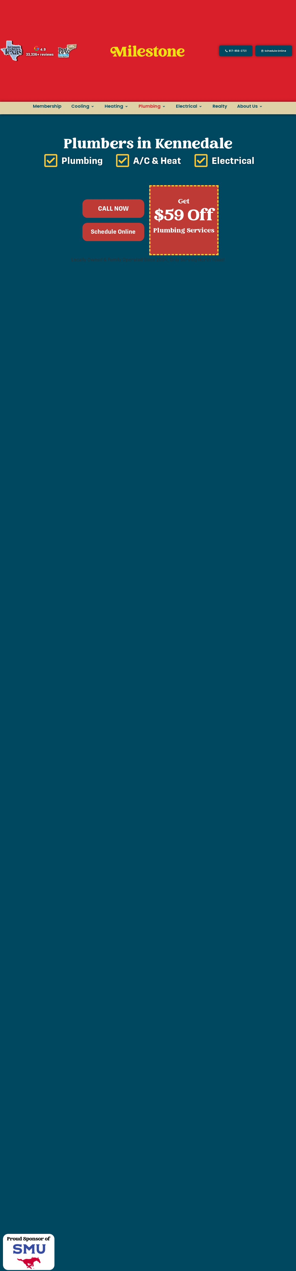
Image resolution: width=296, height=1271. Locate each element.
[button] (273, 51)
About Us (250, 106)
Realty (220, 106)
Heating (117, 106)
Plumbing (152, 106)
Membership (47, 106)
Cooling (83, 106)
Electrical (189, 106)
